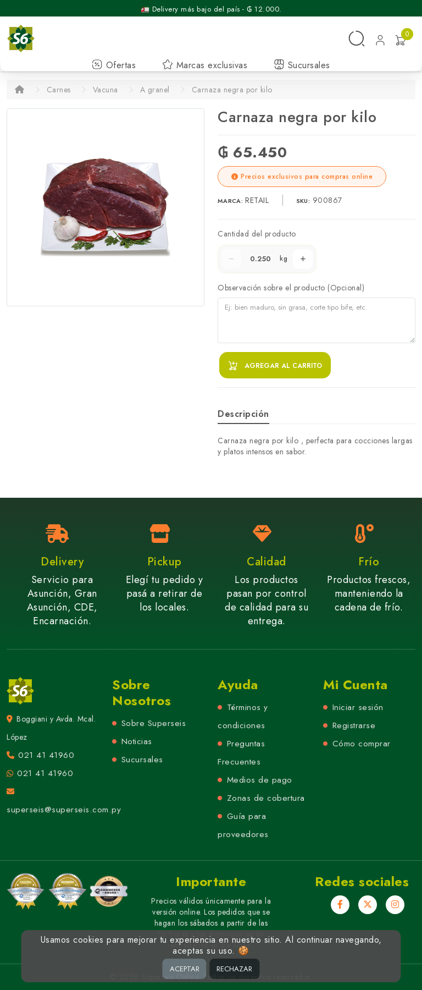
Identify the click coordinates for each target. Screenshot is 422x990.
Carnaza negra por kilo (232, 89)
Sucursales (302, 65)
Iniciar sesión (358, 707)
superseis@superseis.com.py (64, 810)
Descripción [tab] (243, 414)
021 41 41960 (46, 755)
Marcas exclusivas (204, 65)
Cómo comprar (361, 744)
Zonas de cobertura (266, 798)
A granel (155, 89)
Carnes (59, 89)
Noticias (136, 741)
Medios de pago (259, 780)
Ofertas (114, 65)
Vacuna (105, 89)
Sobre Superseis (153, 723)
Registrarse (354, 725)
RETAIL (258, 200)
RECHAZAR (234, 969)
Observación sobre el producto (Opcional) (291, 287)
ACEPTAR (184, 969)
